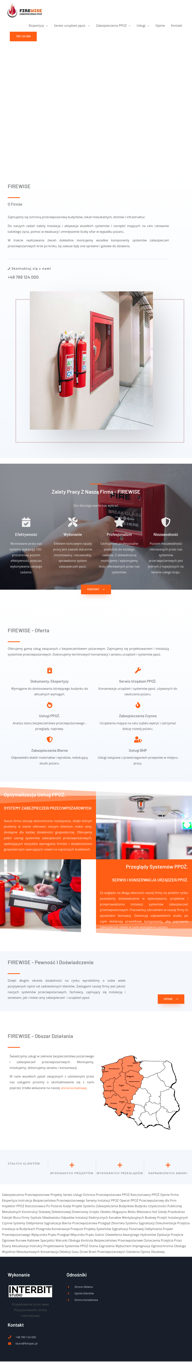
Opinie (160, 27)
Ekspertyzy (36, 27)
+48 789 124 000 (24, 277)
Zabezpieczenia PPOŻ (111, 27)
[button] (23, 38)
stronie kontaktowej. (74, 1088)
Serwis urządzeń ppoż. (70, 27)
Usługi (141, 27)
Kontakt (176, 27)
